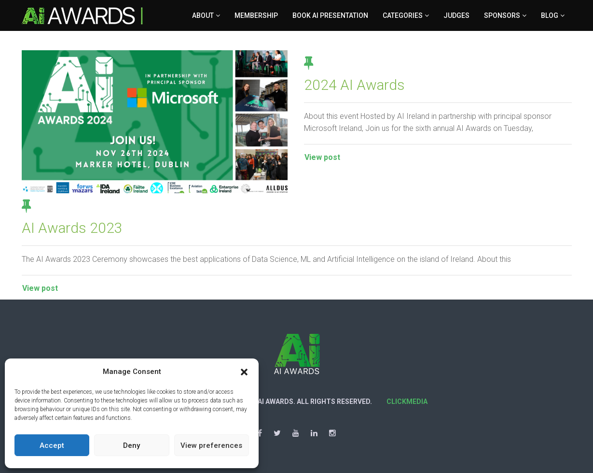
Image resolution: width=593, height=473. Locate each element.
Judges (456, 15)
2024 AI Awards (354, 84)
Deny (131, 445)
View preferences (211, 445)
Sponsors (502, 15)
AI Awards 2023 (72, 227)
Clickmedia (407, 401)
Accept (52, 445)
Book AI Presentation (330, 15)
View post (322, 157)
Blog (549, 15)
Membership (256, 15)
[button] (244, 372)
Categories (403, 15)
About (203, 15)
